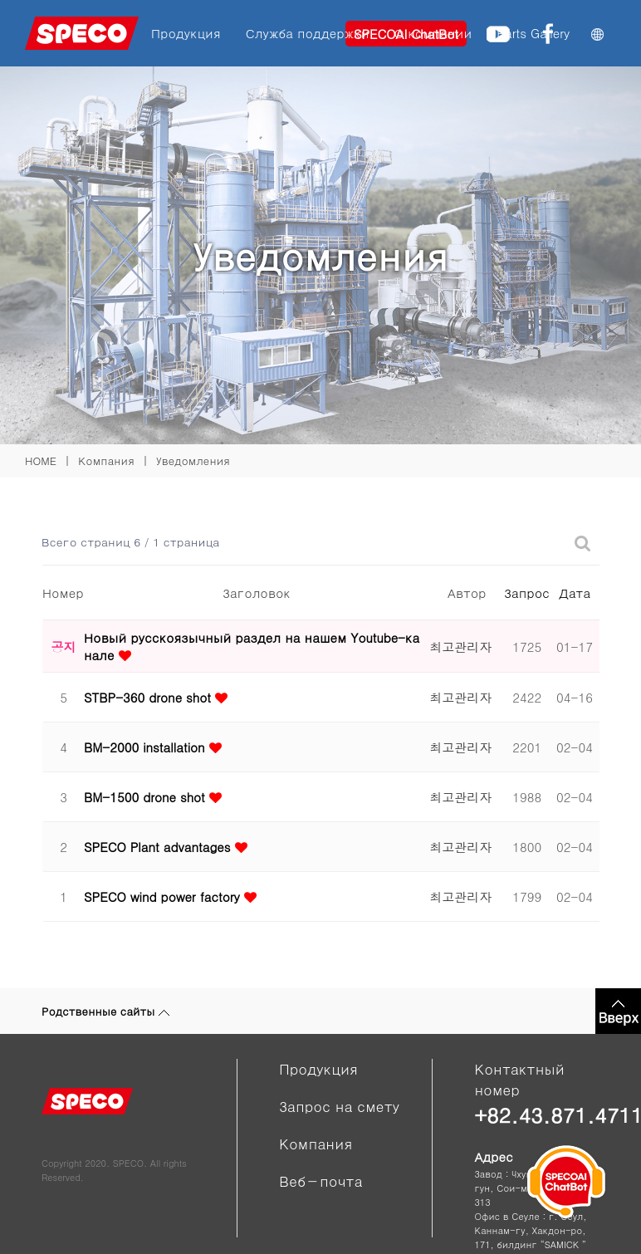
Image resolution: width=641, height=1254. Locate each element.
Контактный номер (519, 1079)
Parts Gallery (533, 33)
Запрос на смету (339, 1106)
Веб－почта (320, 1181)
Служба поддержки (307, 33)
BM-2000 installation (146, 747)
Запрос (527, 592)
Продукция (186, 33)
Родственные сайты (105, 1011)
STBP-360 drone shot (149, 697)
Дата (575, 592)
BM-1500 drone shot (146, 797)
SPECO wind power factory (164, 896)
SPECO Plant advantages (159, 846)
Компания (315, 1144)
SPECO (128, 1163)
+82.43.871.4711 (536, 1114)
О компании (433, 33)
